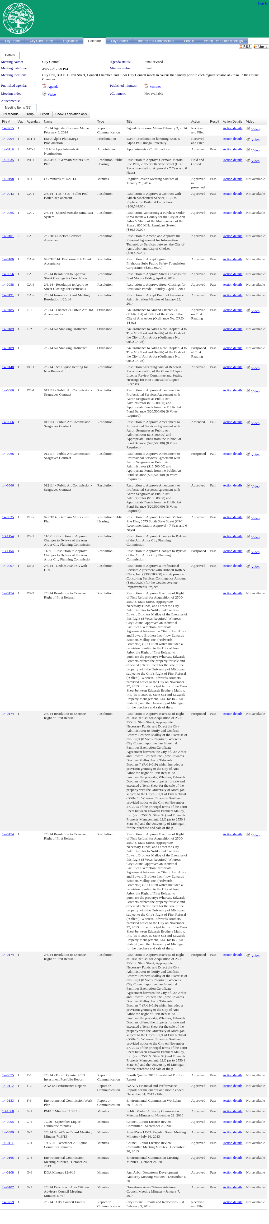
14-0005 (8, 1122)
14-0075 (8, 1075)
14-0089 (8, 1132)
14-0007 (8, 566)
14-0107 (8, 1187)
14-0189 (8, 329)
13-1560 (8, 1111)
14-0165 (8, 1158)
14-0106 (8, 259)
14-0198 (8, 179)
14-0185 (8, 310)
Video (52, 94)
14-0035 (8, 160)
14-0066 (8, 390)
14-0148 (8, 367)
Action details (232, 128)
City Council (51, 62)
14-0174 (8, 593)
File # (6, 121)
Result (214, 121)
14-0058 (8, 284)
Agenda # (33, 121)
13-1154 (8, 536)
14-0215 (8, 128)
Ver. (20, 121)
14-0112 (8, 1086)
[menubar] (45, 114)
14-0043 (8, 194)
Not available (153, 93)
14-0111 (7, 1143)
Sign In (262, 3)
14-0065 (8, 213)
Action (195, 121)
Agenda (53, 87)
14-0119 (8, 149)
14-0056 (8, 274)
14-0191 (8, 295)
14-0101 (8, 236)
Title (129, 121)
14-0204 (8, 139)
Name (48, 121)
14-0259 (8, 1202)
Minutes (155, 87)
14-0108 (8, 1172)
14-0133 (8, 1100)
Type (100, 121)
